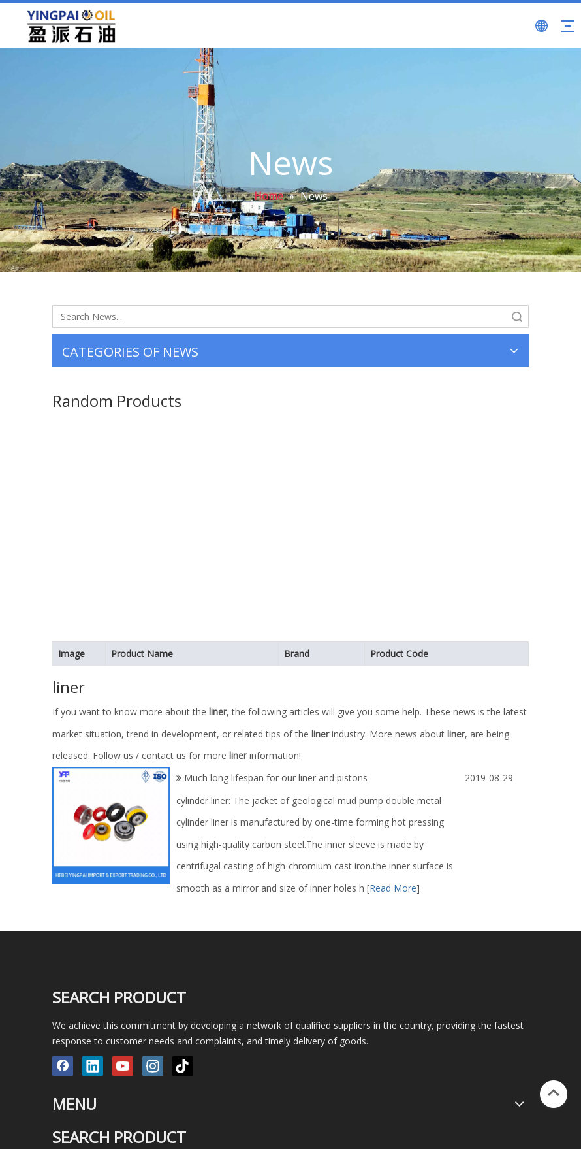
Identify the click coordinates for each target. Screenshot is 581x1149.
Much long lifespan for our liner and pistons (276, 777)
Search (517, 316)
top (553, 1092)
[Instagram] (152, 1066)
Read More (392, 888)
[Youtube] (122, 1066)
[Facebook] (62, 1066)
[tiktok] (182, 1066)
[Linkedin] (92, 1066)
